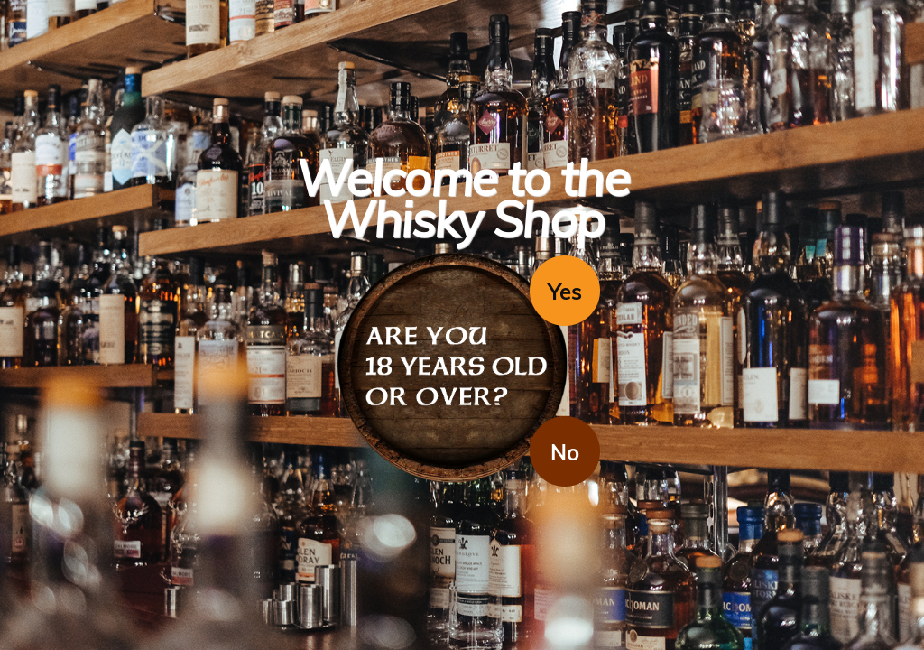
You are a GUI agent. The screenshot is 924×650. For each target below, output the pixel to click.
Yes (565, 291)
